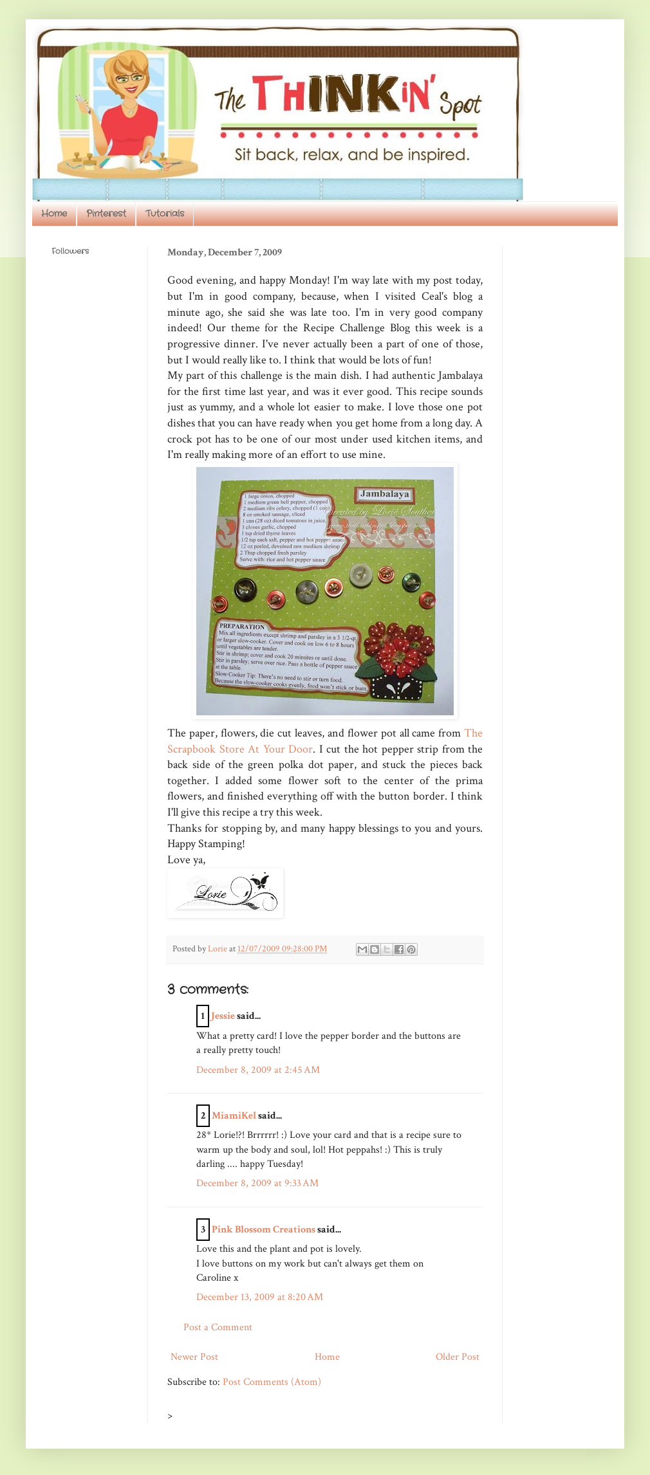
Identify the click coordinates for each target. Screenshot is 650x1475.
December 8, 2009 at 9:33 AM (257, 1183)
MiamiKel (234, 1115)
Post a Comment (217, 1327)
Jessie (223, 1016)
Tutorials (164, 213)
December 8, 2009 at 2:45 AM (258, 1070)
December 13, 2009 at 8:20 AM (259, 1297)
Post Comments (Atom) (272, 1382)
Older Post (457, 1357)
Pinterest (106, 213)
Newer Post (194, 1357)
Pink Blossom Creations (263, 1229)
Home (54, 213)
